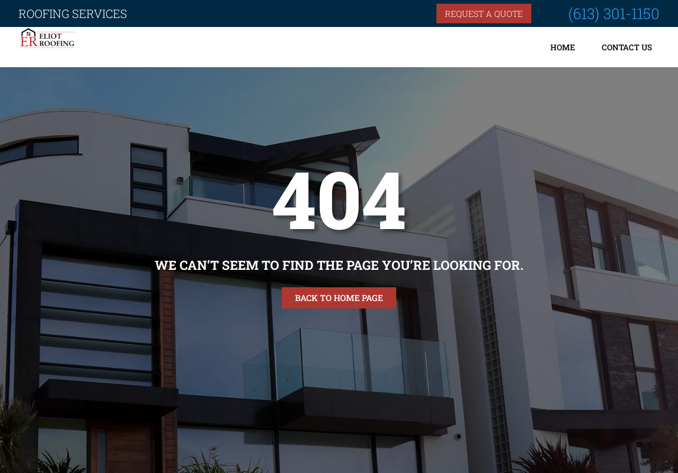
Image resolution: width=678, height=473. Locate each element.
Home (562, 47)
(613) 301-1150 (613, 13)
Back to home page (339, 297)
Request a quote (484, 13)
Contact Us (627, 47)
